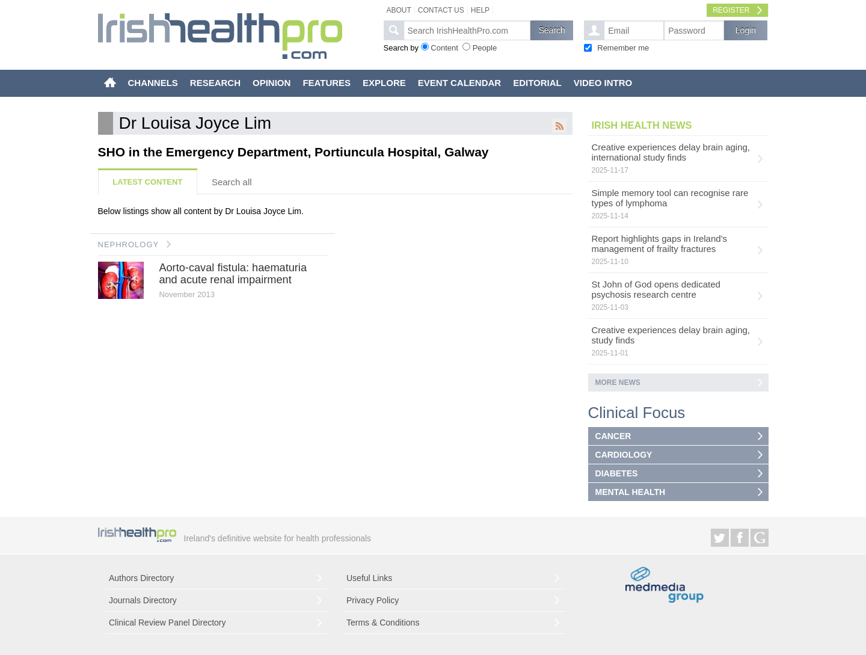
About (399, 10)
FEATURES (326, 83)
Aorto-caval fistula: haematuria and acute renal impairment (233, 274)
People (485, 47)
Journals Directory (143, 600)
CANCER (613, 436)
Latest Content (147, 181)
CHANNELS (153, 83)
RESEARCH (215, 83)
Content (444, 47)
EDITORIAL (537, 83)
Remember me (623, 47)
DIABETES (616, 473)
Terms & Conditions (382, 622)
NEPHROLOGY (128, 244)
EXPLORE (384, 83)
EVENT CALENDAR (459, 83)
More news (617, 382)
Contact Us (441, 10)
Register (731, 10)
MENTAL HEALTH (630, 492)
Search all (232, 182)
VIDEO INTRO (603, 83)
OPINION (271, 83)
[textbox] (467, 30)
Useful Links (369, 578)
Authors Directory (141, 578)
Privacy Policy (372, 600)
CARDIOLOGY (624, 455)
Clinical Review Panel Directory (167, 622)
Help (480, 10)
